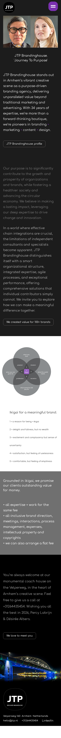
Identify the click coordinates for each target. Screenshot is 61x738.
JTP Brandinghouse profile (24, 143)
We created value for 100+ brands (28, 322)
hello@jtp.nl (10, 720)
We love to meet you (19, 635)
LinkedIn (47, 720)
